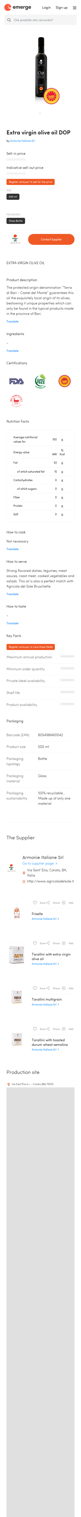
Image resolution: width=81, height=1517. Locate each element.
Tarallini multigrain (47, 999)
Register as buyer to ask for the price (30, 181)
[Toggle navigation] (75, 8)
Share (53, 902)
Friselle (37, 913)
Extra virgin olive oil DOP (38, 132)
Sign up (62, 7)
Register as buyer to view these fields (30, 646)
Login (46, 7)
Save (39, 902)
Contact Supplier (51, 239)
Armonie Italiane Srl (22, 141)
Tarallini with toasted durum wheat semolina (50, 1042)
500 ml (13, 196)
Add (67, 902)
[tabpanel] (41, 69)
